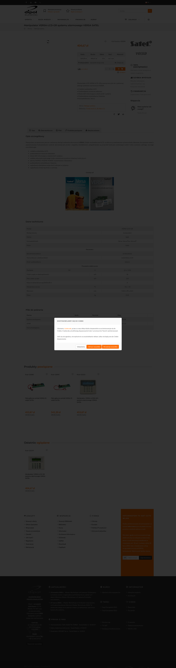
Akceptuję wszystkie (110, 347)
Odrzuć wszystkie (94, 347)
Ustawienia (81, 347)
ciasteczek (67, 328)
